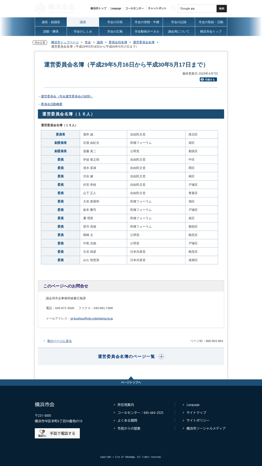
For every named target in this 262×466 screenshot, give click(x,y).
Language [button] (116, 8)
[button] (131, 356)
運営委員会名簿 (144, 42)
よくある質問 (127, 420)
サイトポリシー (197, 420)
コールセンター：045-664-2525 (140, 412)
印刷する (208, 79)
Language (193, 404)
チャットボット (157, 8)
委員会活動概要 (51, 104)
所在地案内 (125, 404)
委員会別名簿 (118, 42)
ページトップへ (131, 382)
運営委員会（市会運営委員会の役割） (67, 96)
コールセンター (134, 8)
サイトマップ (196, 412)
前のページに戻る (59, 341)
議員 (100, 42)
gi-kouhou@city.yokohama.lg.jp (91, 318)
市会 (88, 42)
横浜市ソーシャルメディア (206, 428)
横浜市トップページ (65, 42)
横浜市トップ (98, 8)
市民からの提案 (128, 428)
